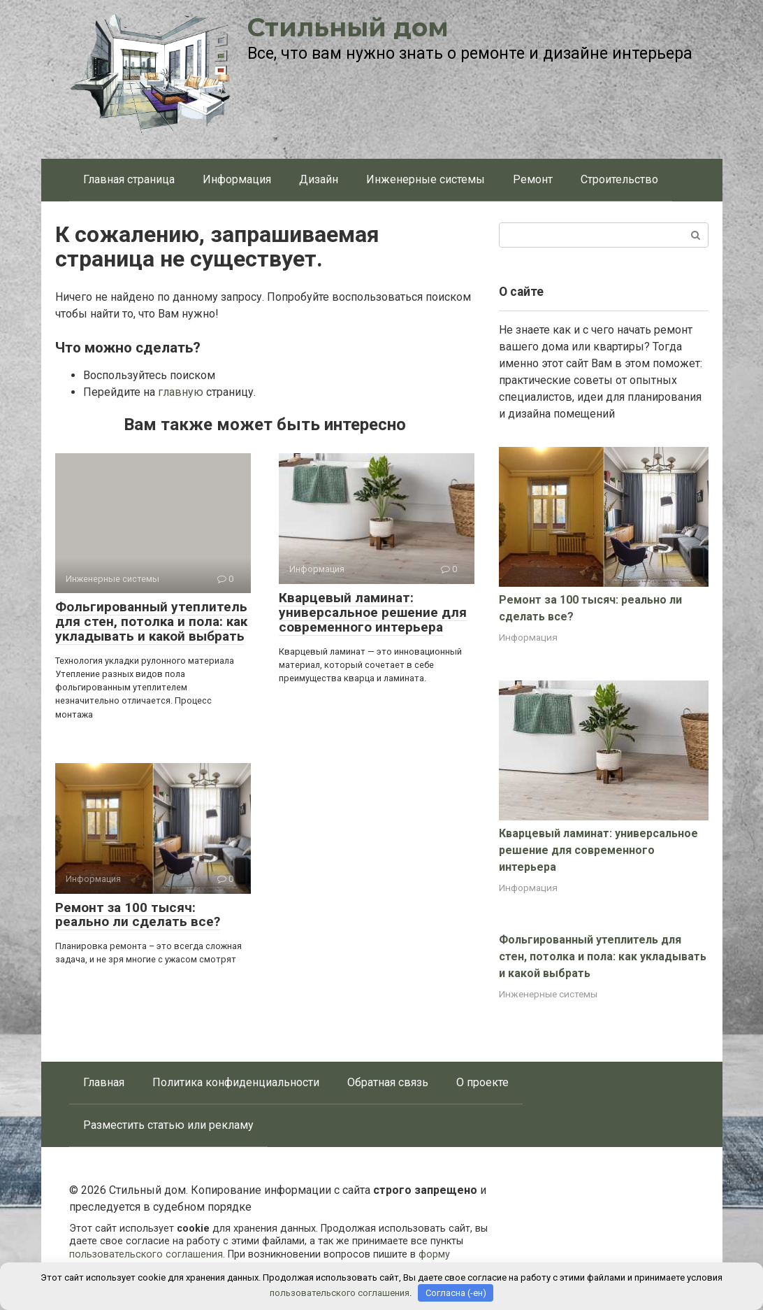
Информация (237, 179)
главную (180, 392)
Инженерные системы (425, 179)
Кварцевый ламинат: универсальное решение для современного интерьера (373, 612)
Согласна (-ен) (456, 1293)
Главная (103, 1082)
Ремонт (533, 179)
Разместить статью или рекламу (168, 1125)
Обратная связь (387, 1082)
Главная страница (129, 179)
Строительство (619, 179)
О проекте (482, 1082)
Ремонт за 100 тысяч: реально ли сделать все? (137, 914)
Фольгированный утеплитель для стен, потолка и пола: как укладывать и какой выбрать (151, 621)
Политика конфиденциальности (235, 1082)
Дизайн (318, 179)
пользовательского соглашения (146, 1254)
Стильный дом (348, 27)
